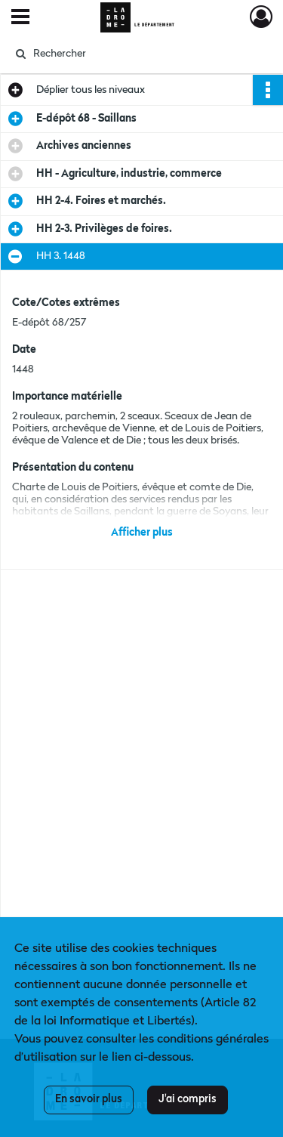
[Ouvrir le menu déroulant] (20, 18)
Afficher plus (142, 532)
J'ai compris (187, 1099)
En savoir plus (88, 1099)
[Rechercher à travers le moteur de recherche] (140, 53)
